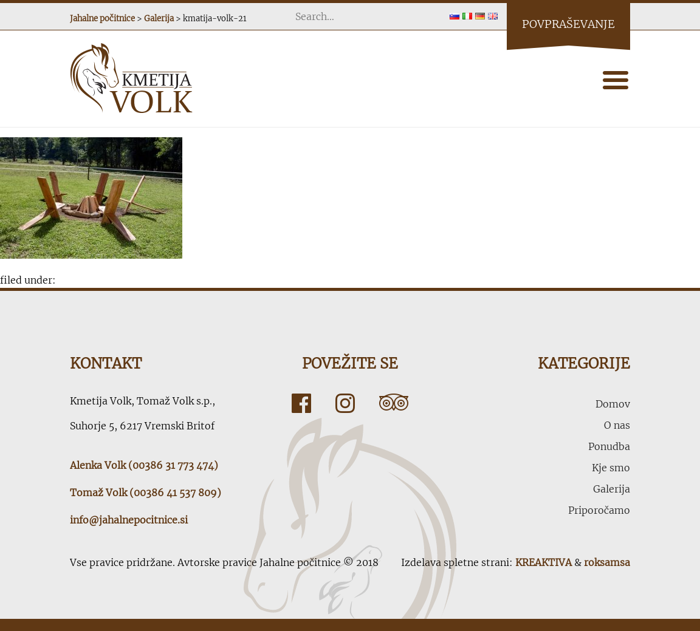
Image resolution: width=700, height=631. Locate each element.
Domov (612, 404)
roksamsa (607, 562)
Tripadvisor (393, 403)
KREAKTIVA (543, 562)
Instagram (345, 403)
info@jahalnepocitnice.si (129, 520)
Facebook (301, 403)
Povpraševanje (568, 24)
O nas (617, 425)
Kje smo (611, 468)
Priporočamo (599, 510)
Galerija (611, 489)
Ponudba (609, 446)
